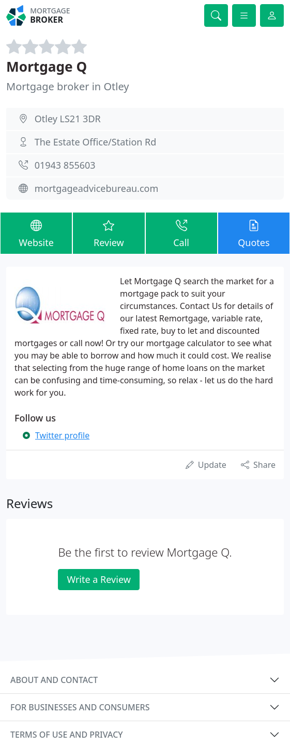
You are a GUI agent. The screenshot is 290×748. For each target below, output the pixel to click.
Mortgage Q (46, 66)
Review (108, 233)
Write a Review (98, 579)
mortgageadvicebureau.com (97, 188)
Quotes (253, 233)
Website (36, 233)
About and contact (54, 680)
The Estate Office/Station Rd (96, 142)
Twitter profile (62, 435)
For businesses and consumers (79, 707)
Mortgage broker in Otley (67, 86)
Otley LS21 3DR (68, 118)
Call (181, 233)
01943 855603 (65, 165)
